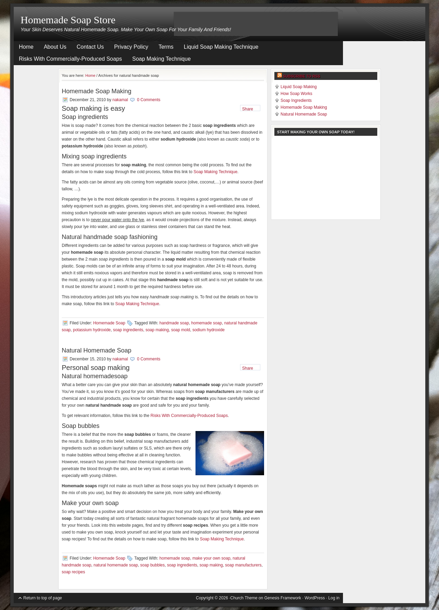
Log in (334, 598)
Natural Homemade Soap (96, 350)
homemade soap (206, 323)
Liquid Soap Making (299, 86)
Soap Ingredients (296, 100)
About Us (55, 47)
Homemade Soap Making (96, 91)
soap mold (180, 329)
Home (26, 47)
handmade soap (174, 323)
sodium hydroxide (208, 329)
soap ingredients (128, 329)
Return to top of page (42, 598)
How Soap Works (296, 93)
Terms (166, 47)
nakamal (120, 99)
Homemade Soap (109, 323)
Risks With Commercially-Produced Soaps (70, 59)
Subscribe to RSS (301, 76)
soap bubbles (152, 565)
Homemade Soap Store (68, 19)
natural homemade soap (116, 565)
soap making (157, 329)
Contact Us (90, 47)
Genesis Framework (282, 598)
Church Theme (244, 598)
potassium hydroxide (92, 329)
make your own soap (211, 558)
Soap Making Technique (161, 59)
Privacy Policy (131, 47)
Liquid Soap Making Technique (221, 47)
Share (247, 109)
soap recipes (73, 572)
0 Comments (148, 99)
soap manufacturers (243, 565)
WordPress (315, 598)
